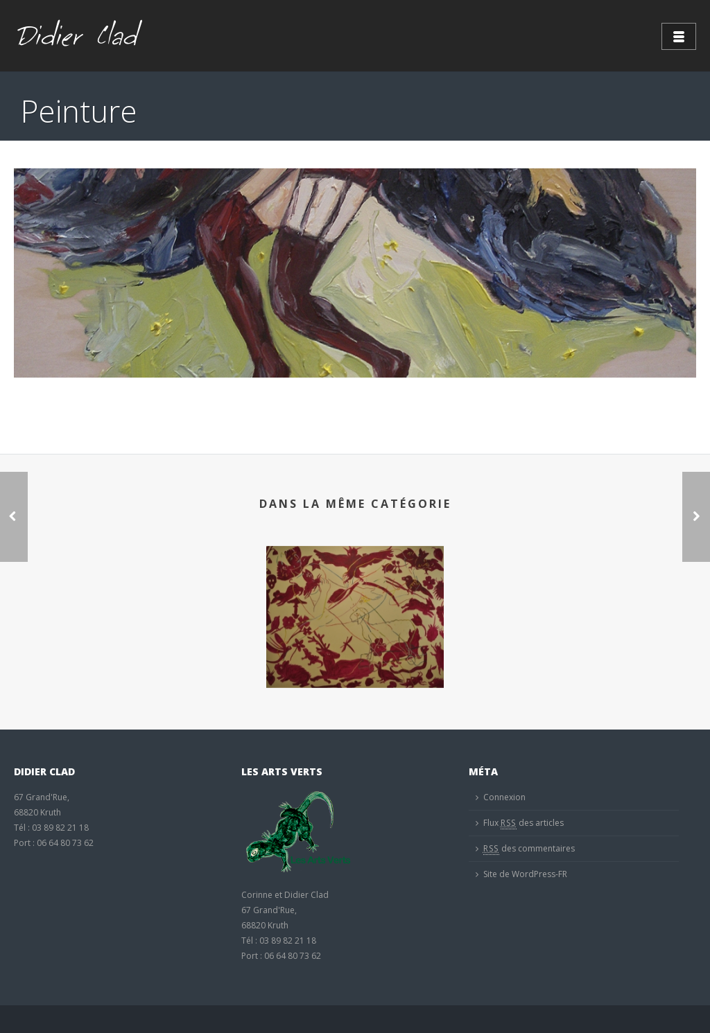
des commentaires (529, 848)
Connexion (504, 797)
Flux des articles (523, 823)
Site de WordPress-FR (525, 874)
